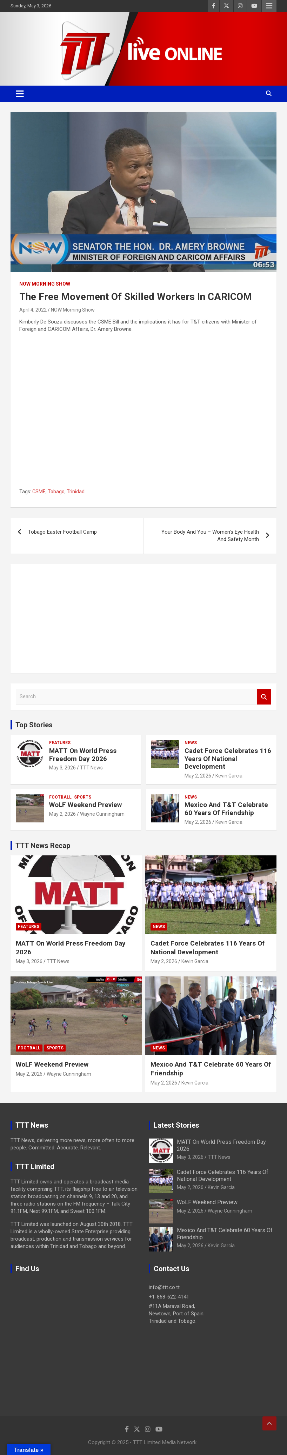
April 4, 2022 (33, 310)
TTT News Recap (42, 845)
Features (60, 742)
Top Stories (34, 725)
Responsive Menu (269, 6)
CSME (39, 491)
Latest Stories (176, 1125)
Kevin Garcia (228, 776)
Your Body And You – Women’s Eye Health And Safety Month (210, 535)
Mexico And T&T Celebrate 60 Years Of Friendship (226, 809)
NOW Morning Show (44, 284)
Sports (82, 797)
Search (264, 697)
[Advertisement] (143, 618)
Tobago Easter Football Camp (62, 532)
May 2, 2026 (198, 776)
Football (60, 797)
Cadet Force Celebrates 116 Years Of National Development (228, 759)
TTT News (91, 767)
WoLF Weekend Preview (85, 805)
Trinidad (76, 491)
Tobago (56, 491)
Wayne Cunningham (102, 814)
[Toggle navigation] (20, 94)
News (191, 742)
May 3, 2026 (62, 767)
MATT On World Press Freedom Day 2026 (82, 755)
